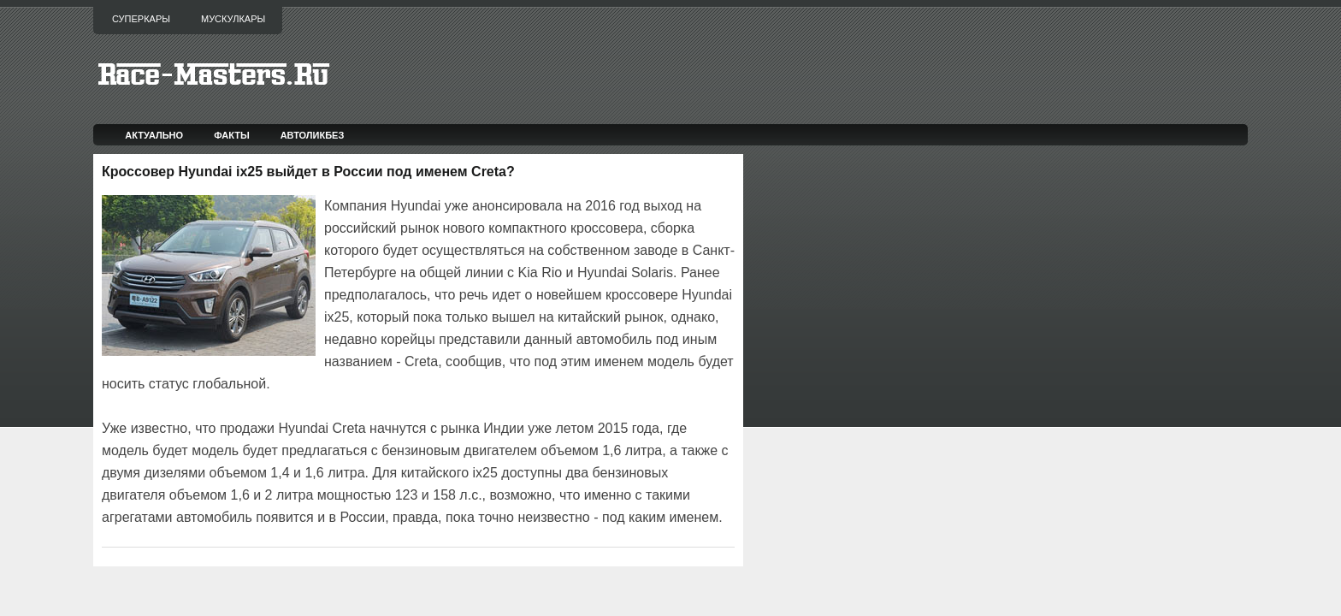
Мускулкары (233, 19)
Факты (232, 135)
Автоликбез (313, 135)
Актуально (154, 135)
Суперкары (141, 19)
